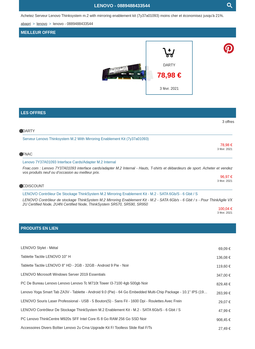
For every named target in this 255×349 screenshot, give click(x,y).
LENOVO (42, 24)
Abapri (26, 24)
